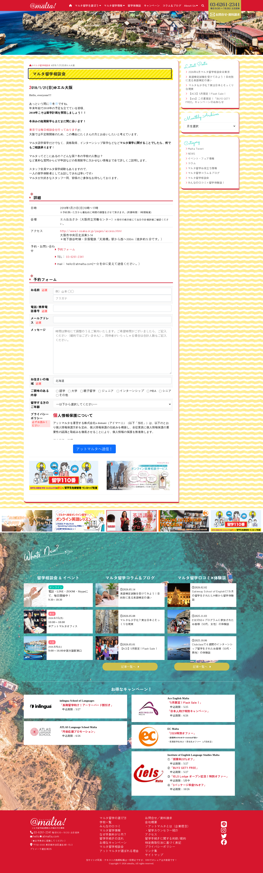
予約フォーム (66, 249)
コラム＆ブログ (172, 5)
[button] (6, 521)
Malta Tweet (196, 148)
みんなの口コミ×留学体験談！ (206, 182)
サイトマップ (154, 855)
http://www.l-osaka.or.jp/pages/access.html (90, 231)
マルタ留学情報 (114, 5)
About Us (191, 5)
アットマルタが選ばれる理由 (119, 851)
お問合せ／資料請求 (158, 818)
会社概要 (151, 822)
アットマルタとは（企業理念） (169, 826)
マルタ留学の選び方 (113, 818)
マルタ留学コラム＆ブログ (204, 173)
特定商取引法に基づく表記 (163, 842)
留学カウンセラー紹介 (163, 830)
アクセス (151, 834)
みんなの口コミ (110, 826)
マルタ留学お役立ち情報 (202, 168)
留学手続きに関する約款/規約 (165, 838)
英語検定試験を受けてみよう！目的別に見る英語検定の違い (210, 78)
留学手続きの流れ (112, 838)
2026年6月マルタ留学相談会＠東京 (209, 72)
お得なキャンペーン (113, 842)
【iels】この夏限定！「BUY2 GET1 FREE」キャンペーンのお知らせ (208, 100)
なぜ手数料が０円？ (113, 834)
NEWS (191, 153)
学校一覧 (106, 822)
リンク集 (151, 851)
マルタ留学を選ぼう (88, 5)
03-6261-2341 (75, 256)
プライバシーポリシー (160, 846)
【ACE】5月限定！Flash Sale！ (207, 93)
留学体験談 (134, 5)
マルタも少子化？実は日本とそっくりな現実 (210, 87)
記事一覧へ (128, 666)
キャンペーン (152, 5)
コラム (192, 163)
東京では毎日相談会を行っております (53, 130)
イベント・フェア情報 (201, 158)
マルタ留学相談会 (198, 178)
